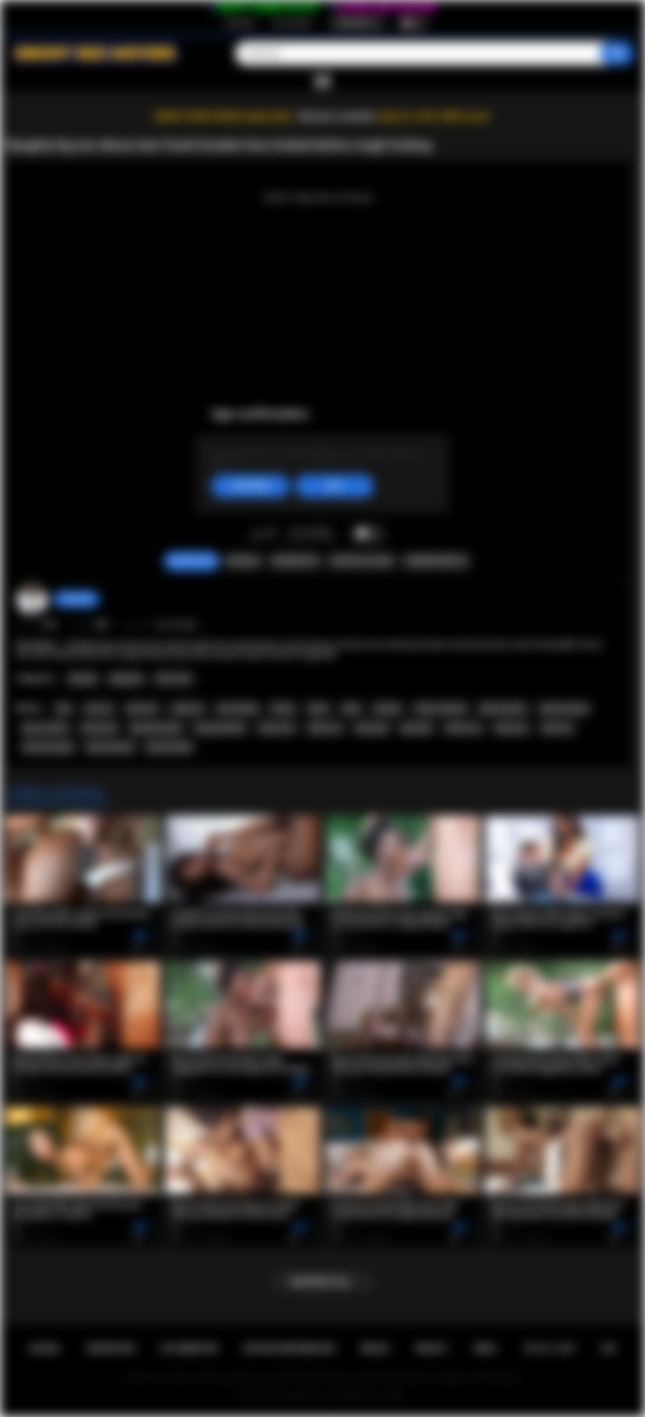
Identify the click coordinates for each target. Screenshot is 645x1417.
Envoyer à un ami (362, 561)
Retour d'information (289, 1348)
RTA (609, 1348)
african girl (99, 728)
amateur (387, 708)
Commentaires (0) (436, 561)
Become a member (337, 116)
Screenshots (295, 561)
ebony (318, 708)
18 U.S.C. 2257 (549, 1348)
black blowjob (169, 747)
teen (64, 708)
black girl (416, 728)
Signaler (242, 561)
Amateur (82, 679)
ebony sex (512, 728)
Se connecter (292, 23)
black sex (557, 728)
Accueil (44, 1348)
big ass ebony (45, 728)
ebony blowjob (110, 747)
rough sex (187, 708)
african (283, 708)
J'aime (256, 534)
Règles (375, 1348)
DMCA (485, 1348)
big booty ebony (156, 728)
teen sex (99, 708)
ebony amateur (564, 708)
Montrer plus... (322, 1281)
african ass (277, 728)
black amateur (503, 708)
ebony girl (371, 728)
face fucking (237, 708)
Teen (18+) (173, 679)
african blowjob (48, 747)
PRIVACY (432, 1348)
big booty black (220, 728)
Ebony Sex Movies (300, 1396)
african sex (463, 728)
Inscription (240, 23)
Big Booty (127, 679)
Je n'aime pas (271, 534)
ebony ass (325, 728)
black (351, 708)
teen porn (142, 708)
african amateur (441, 708)
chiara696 (76, 599)
